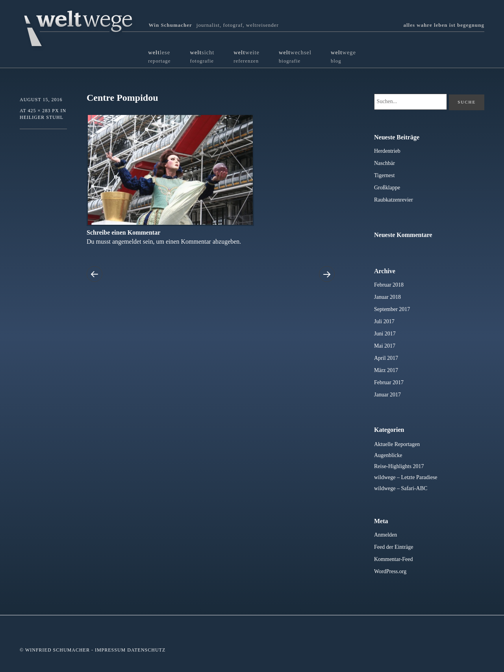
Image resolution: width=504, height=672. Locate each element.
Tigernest (384, 175)
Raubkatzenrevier (393, 200)
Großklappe (387, 188)
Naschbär (384, 163)
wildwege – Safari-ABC (400, 488)
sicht (202, 56)
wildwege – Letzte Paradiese (405, 477)
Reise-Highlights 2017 (399, 466)
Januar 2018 (387, 297)
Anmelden (385, 535)
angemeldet (126, 241)
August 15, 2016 (41, 99)
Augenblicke (388, 455)
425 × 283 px (43, 110)
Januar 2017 (387, 395)
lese (159, 56)
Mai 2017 (384, 346)
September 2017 (392, 309)
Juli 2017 (384, 321)
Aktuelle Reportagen (397, 444)
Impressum (110, 650)
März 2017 (386, 370)
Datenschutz (146, 650)
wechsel (295, 56)
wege (343, 56)
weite (246, 56)
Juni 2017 (385, 334)
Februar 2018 (389, 285)
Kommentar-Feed (393, 559)
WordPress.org (390, 571)
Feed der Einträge (393, 547)
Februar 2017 (389, 382)
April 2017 (386, 358)
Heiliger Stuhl (41, 117)
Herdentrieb (387, 151)
